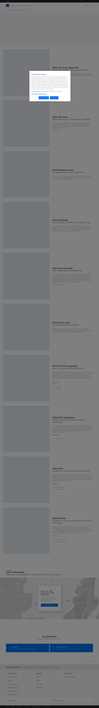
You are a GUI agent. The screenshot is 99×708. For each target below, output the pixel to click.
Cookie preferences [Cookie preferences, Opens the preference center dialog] (43, 97)
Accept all (54, 97)
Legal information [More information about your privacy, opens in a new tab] (42, 94)
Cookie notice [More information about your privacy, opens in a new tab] (34, 94)
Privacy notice (36, 91)
